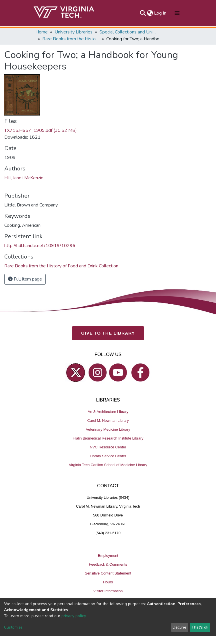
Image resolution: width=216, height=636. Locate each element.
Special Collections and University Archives (128, 32)
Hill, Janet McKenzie (23, 178)
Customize (13, 627)
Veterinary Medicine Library (108, 429)
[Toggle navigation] (177, 13)
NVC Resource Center (108, 447)
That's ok (199, 627)
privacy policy (73, 616)
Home (41, 32)
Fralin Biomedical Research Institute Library (108, 438)
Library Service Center (108, 456)
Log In (160, 13)
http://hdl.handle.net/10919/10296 (39, 246)
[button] (149, 13)
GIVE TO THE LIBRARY (108, 333)
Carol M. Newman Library (108, 420)
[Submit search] (142, 13)
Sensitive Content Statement (108, 573)
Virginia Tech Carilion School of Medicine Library (108, 465)
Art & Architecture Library (108, 412)
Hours (108, 582)
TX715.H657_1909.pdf (40, 130)
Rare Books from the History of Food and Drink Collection (70, 39)
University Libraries (74, 32)
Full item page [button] (25, 279)
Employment (108, 555)
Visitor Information (108, 591)
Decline (179, 627)
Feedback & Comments (108, 564)
